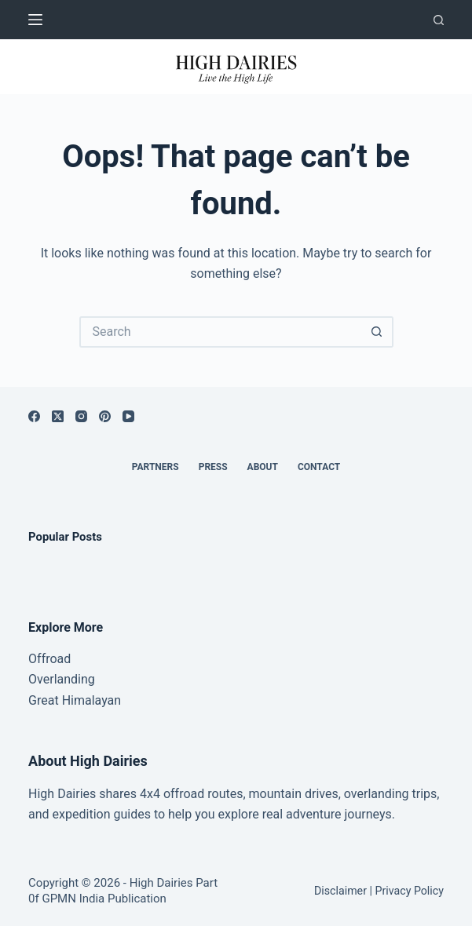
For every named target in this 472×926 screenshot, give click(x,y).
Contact (319, 466)
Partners (155, 466)
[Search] (439, 20)
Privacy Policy (409, 890)
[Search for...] (220, 332)
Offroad (49, 658)
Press (213, 466)
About (262, 466)
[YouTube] (128, 416)
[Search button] (377, 332)
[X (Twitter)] (58, 416)
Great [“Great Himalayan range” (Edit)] (43, 700)
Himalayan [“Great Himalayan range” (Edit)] (90, 700)
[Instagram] (81, 416)
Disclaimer (340, 890)
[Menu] (35, 20)
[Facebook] (34, 416)
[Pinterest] (105, 416)
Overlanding (61, 679)
